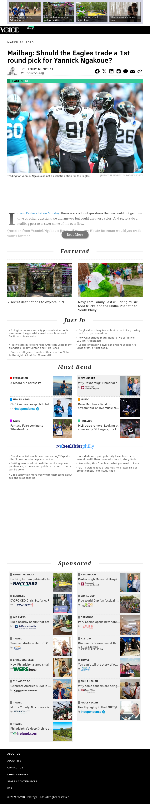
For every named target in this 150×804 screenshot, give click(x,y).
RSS (9, 788)
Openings (87, 617)
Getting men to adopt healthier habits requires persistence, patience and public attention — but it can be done (40, 466)
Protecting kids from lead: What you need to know (108, 463)
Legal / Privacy (17, 774)
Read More (75, 234)
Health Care (88, 574)
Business (19, 596)
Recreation (20, 378)
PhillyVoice (9, 30)
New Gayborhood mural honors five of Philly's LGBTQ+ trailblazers (106, 339)
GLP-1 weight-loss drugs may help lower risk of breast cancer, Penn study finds (107, 469)
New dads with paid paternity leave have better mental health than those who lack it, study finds (106, 457)
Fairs (16, 420)
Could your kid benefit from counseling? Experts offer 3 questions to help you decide (39, 457)
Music (85, 399)
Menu (144, 30)
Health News (21, 399)
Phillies (86, 420)
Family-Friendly (23, 574)
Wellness (19, 617)
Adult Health (89, 681)
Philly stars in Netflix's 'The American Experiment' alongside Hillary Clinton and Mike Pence (40, 346)
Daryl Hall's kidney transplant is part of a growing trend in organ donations (108, 331)
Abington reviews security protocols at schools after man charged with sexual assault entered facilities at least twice (38, 333)
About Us (13, 753)
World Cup (88, 596)
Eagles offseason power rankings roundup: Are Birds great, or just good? (106, 346)
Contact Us (15, 767)
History (86, 638)
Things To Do (21, 681)
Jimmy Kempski (40, 69)
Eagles (17, 81)
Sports (31, 28)
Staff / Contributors (22, 781)
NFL (27, 81)
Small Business (23, 660)
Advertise (14, 760)
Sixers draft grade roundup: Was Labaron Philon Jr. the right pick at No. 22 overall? (39, 353)
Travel (17, 638)
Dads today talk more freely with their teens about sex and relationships (40, 476)
